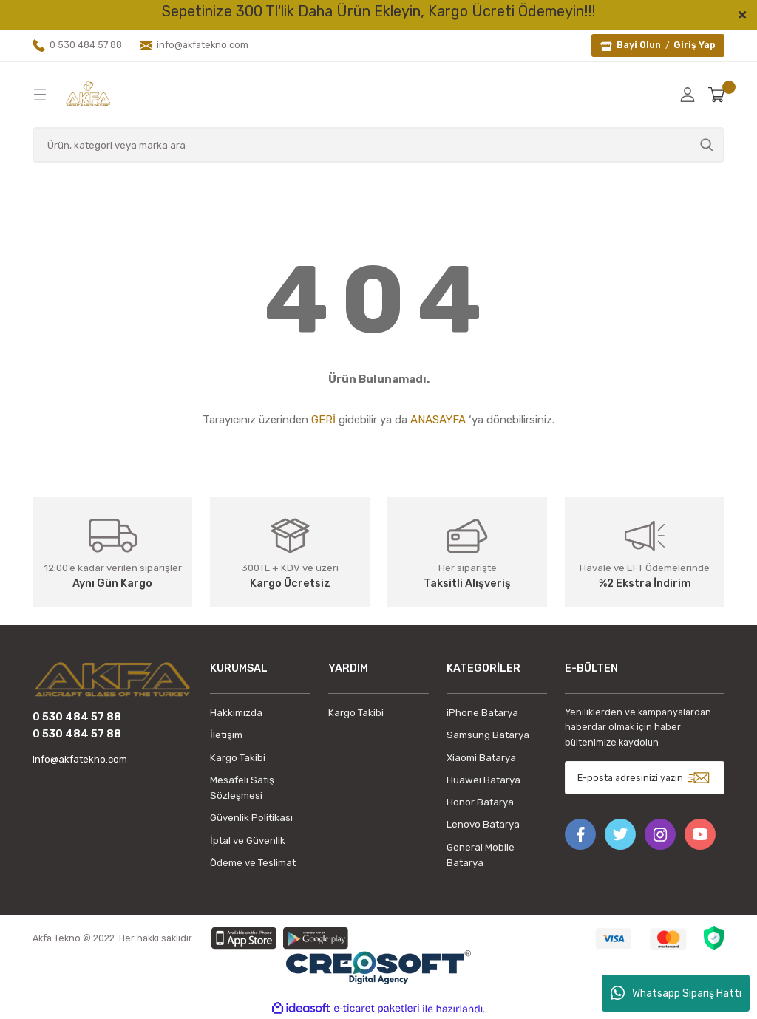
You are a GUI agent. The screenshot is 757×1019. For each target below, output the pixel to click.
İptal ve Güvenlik (247, 840)
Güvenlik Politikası (251, 817)
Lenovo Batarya (483, 824)
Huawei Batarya (483, 779)
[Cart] (716, 94)
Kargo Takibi (237, 757)
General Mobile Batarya (481, 855)
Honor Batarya (480, 802)
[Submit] (699, 777)
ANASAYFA (438, 419)
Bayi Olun (639, 44)
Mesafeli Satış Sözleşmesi (242, 787)
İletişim (226, 734)
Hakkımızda (236, 712)
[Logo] (88, 94)
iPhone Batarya (482, 712)
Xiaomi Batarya (481, 757)
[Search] (378, 145)
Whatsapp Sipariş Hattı (676, 993)
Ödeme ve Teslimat (253, 862)
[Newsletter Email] (644, 777)
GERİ (323, 419)
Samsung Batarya (488, 734)
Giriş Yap (694, 44)
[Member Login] (687, 94)
